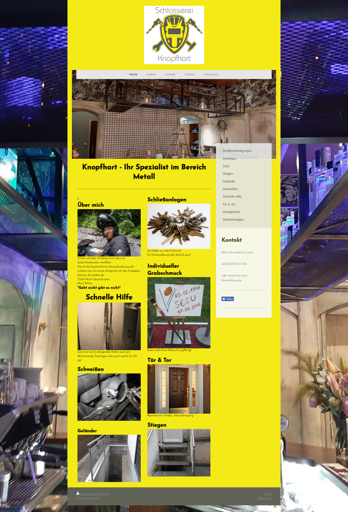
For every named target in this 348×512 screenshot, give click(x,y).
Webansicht (264, 498)
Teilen (227, 299)
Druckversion (86, 494)
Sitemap (104, 494)
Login (268, 494)
